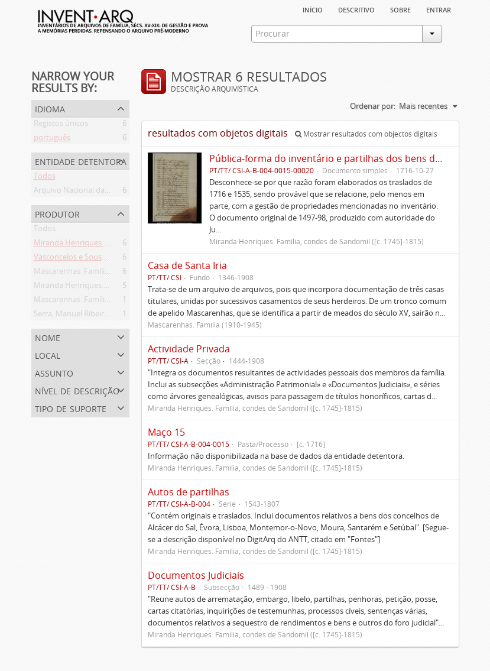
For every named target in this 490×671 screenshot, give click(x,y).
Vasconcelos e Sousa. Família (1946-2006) (105, 259)
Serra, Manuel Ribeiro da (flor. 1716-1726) (105, 315)
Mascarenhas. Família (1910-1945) (92, 301)
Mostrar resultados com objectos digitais (366, 134)
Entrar (438, 8)
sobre (400, 8)
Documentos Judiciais (196, 575)
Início (313, 8)
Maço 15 (166, 432)
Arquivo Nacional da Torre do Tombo (99, 192)
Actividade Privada (189, 348)
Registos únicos (61, 125)
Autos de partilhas (188, 491)
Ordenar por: (372, 106)
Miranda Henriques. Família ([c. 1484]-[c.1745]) (114, 244)
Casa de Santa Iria (187, 265)
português (52, 139)
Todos (45, 178)
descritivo (356, 8)
